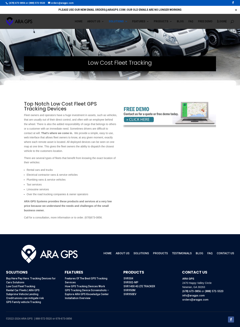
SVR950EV (130, 294)
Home (78, 21)
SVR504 (128, 278)
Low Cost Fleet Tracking (20, 286)
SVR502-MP (131, 282)
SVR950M (129, 290)
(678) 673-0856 (17, 3)
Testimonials (182, 253)
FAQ (190, 21)
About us (93, 21)
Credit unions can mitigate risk (25, 298)
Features (138, 21)
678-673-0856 (64, 318)
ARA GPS (27, 318)
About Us (122, 253)
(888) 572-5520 (37, 3)
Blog (180, 21)
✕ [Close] (236, 10)
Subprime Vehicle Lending (22, 294)
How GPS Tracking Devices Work (85, 286)
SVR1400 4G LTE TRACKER (139, 286)
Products (161, 21)
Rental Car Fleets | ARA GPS (23, 290)
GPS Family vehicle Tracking (23, 302)
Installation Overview (77, 298)
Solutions (116, 21)
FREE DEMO (205, 21)
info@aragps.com (193, 295)
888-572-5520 (43, 318)
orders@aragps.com (195, 299)
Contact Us (225, 253)
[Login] (221, 21)
